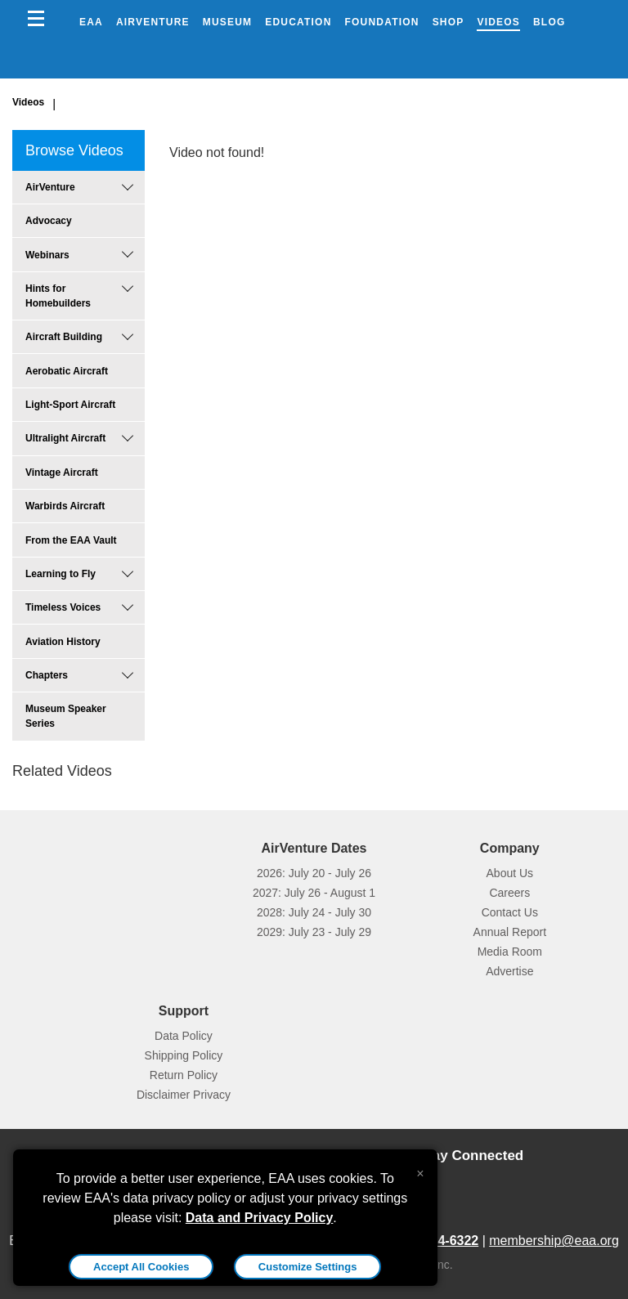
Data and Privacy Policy (260, 1218)
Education (298, 22)
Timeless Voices (63, 607)
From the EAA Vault (71, 540)
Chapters (46, 675)
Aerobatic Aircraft (66, 371)
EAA (91, 22)
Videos (498, 22)
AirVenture (153, 22)
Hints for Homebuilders (58, 296)
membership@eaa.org (554, 1240)
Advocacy (48, 220)
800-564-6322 (438, 1240)
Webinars (47, 255)
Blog (549, 22)
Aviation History (63, 641)
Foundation (382, 22)
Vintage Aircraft (61, 472)
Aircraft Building (63, 337)
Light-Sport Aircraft (70, 404)
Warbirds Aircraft (65, 506)
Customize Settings (307, 1267)
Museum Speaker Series (65, 716)
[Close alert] (420, 1170)
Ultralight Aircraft (65, 438)
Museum (228, 22)
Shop (448, 22)
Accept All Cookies (141, 1267)
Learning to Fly (60, 574)
